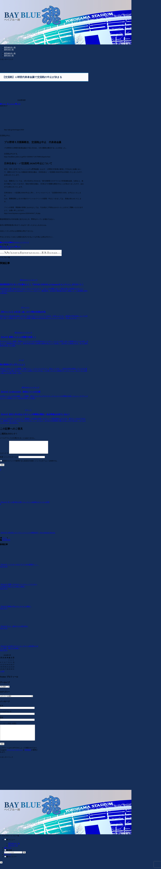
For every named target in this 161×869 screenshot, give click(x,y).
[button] (24, 858)
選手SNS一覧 (13, 851)
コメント (4, 455)
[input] (13, 858)
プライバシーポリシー (14, 755)
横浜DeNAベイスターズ (19, 242)
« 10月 (2, 674)
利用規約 (28, 755)
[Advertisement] (44, 65)
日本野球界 (5, 242)
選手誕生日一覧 (14, 849)
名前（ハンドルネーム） (9, 459)
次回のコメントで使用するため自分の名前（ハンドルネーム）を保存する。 (30, 463)
